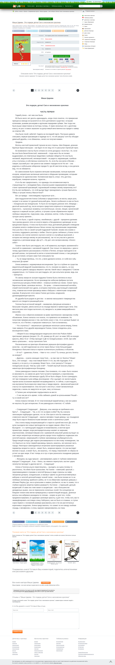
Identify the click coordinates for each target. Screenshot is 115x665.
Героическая (37, 643)
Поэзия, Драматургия (89, 48)
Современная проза (50, 45)
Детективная (37, 645)
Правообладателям (83, 652)
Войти (90, 1)
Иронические (15, 645)
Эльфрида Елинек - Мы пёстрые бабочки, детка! (54, 563)
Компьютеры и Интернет (90, 46)
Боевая (36, 641)
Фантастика (68, 6)
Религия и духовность (89, 37)
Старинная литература (89, 41)
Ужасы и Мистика (38, 652)
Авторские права (45, 19)
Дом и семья (87, 33)
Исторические (15, 647)
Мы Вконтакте (72, 30)
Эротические (59, 650)
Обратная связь (82, 656)
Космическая (37, 647)
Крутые (14, 650)
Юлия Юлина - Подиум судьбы (20, 563)
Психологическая (38, 650)
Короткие (58, 643)
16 (59, 90)
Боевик (14, 641)
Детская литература (88, 30)
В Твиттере (31, 30)
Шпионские (15, 654)
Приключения (87, 28)
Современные (59, 648)
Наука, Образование (89, 22)
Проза (85, 26)
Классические (15, 648)
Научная (36, 648)
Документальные (88, 24)
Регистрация (98, 1)
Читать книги (31, 6)
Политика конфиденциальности (86, 654)
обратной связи (58, 662)
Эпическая (36, 656)
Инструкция (68, 69)
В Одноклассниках (59, 30)
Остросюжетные (60, 647)
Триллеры (14, 652)
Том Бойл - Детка (72, 563)
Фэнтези (36, 654)
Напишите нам (64, 67)
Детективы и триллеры (42, 6)
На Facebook (18, 30)
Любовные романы (57, 6)
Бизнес (86, 35)
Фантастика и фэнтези (89, 15)
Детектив (14, 643)
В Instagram (44, 30)
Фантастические (60, 645)
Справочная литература (89, 39)
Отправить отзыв (17, 631)
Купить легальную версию (61, 56)
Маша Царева (48, 39)
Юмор (85, 43)
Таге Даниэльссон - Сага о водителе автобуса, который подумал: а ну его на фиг (37, 564)
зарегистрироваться (29, 591)
